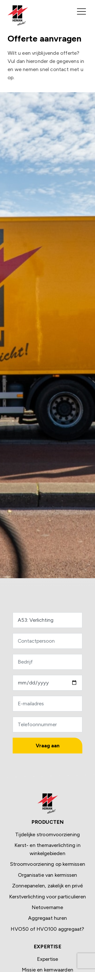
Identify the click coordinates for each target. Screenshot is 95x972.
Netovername (47, 907)
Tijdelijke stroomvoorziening (47, 834)
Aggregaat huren (47, 918)
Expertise (47, 959)
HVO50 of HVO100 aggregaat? (47, 929)
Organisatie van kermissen (47, 875)
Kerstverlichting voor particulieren (47, 897)
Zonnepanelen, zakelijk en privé (47, 886)
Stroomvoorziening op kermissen (47, 864)
